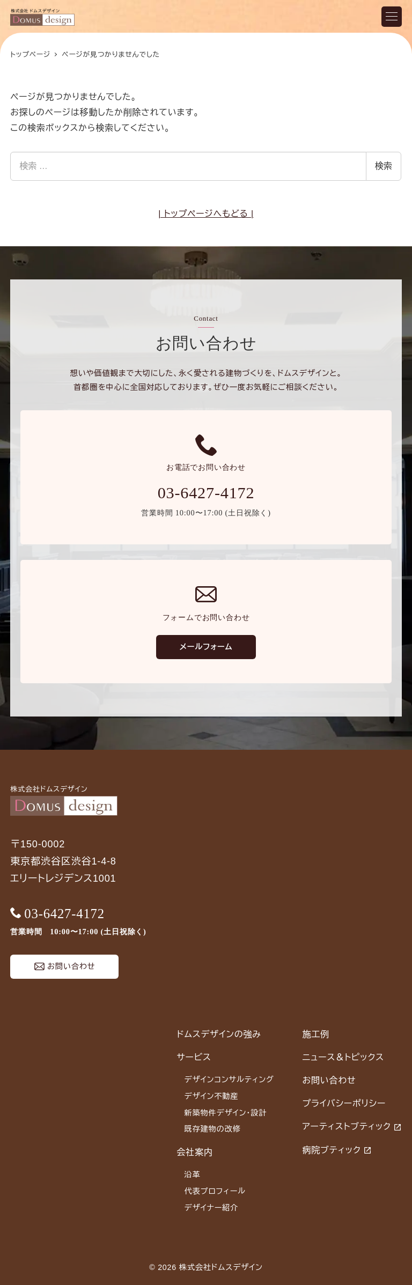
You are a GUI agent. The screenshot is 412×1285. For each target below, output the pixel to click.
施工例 (316, 1034)
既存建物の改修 (213, 1129)
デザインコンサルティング (229, 1079)
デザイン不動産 (212, 1096)
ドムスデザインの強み (218, 1034)
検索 (383, 166)
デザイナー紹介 (212, 1207)
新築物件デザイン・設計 (226, 1113)
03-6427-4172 (206, 493)
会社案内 (194, 1152)
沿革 (193, 1174)
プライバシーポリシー (344, 1103)
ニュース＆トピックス (343, 1057)
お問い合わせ (329, 1080)
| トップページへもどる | (206, 213)
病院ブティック (332, 1150)
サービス (193, 1057)
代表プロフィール (215, 1191)
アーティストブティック (347, 1126)
